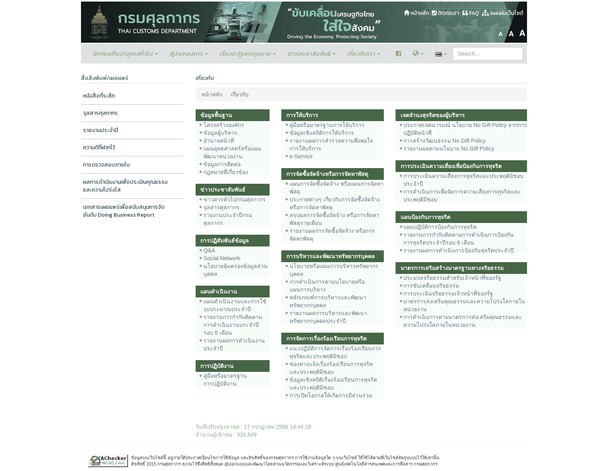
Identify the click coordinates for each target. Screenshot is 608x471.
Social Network (221, 258)
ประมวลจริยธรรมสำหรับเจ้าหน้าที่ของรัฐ (452, 278)
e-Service (301, 156)
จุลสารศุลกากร (100, 113)
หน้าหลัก (416, 13)
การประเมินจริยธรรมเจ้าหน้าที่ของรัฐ (448, 293)
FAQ (470, 13)
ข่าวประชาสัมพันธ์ (312, 53)
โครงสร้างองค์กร (223, 125)
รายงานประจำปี (100, 130)
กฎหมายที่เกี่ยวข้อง (225, 172)
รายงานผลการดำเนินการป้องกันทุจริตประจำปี (458, 250)
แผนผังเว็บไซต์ (502, 13)
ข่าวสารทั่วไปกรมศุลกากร (234, 199)
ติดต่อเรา (445, 13)
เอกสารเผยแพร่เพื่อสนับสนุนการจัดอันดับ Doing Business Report (123, 211)
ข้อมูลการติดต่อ (222, 164)
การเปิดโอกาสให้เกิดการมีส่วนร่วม (331, 395)
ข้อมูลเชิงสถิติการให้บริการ (322, 133)
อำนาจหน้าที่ (218, 141)
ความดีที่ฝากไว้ (99, 147)
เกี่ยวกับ (239, 94)
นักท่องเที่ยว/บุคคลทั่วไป (125, 53)
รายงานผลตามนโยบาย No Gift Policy (448, 148)
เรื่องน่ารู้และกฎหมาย (248, 53)
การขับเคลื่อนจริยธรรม (431, 286)
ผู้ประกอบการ (189, 53)
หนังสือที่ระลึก (99, 96)
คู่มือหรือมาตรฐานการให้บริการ (327, 125)
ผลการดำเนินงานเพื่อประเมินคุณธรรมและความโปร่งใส (125, 186)
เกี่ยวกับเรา (363, 53)
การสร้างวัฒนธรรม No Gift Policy (444, 141)
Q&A (209, 250)
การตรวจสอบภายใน (106, 165)
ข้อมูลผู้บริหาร (220, 133)
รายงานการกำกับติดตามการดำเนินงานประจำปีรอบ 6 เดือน (232, 325)
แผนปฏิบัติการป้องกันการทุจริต (440, 227)
